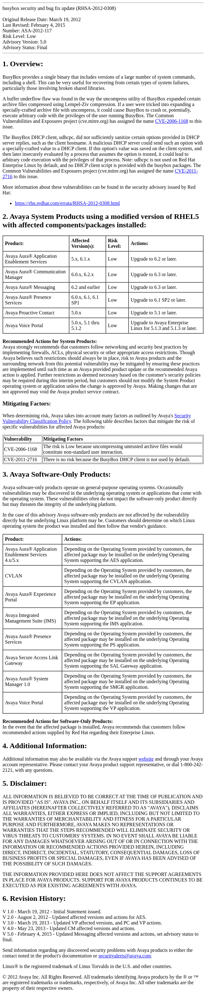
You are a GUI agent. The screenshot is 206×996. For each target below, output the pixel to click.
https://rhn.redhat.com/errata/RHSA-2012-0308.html (67, 203)
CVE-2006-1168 (171, 121)
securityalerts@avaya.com (124, 955)
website (146, 759)
